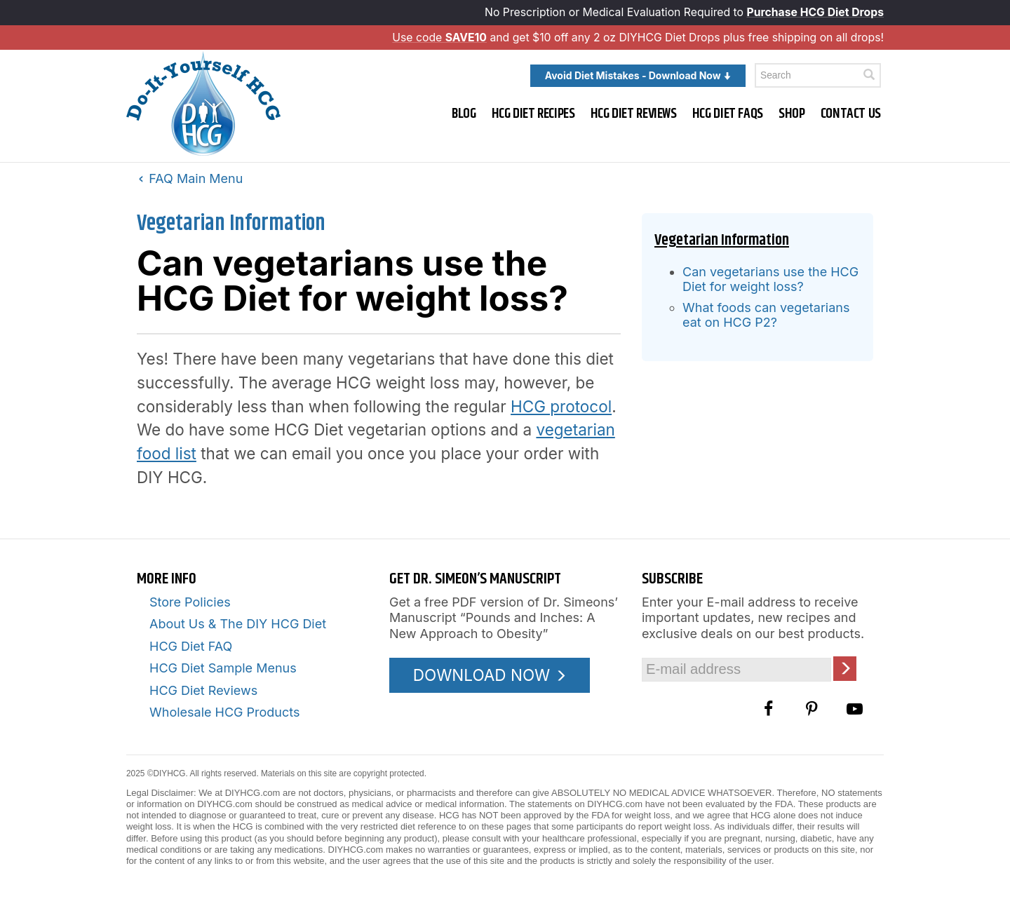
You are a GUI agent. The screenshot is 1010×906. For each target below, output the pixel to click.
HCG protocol (561, 406)
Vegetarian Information (231, 224)
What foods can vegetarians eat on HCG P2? (765, 315)
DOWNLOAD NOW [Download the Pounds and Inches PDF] (490, 674)
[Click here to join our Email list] (844, 668)
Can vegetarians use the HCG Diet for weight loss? (770, 279)
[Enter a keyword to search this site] (818, 75)
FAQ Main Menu (191, 178)
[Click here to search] (869, 75)
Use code (439, 37)
